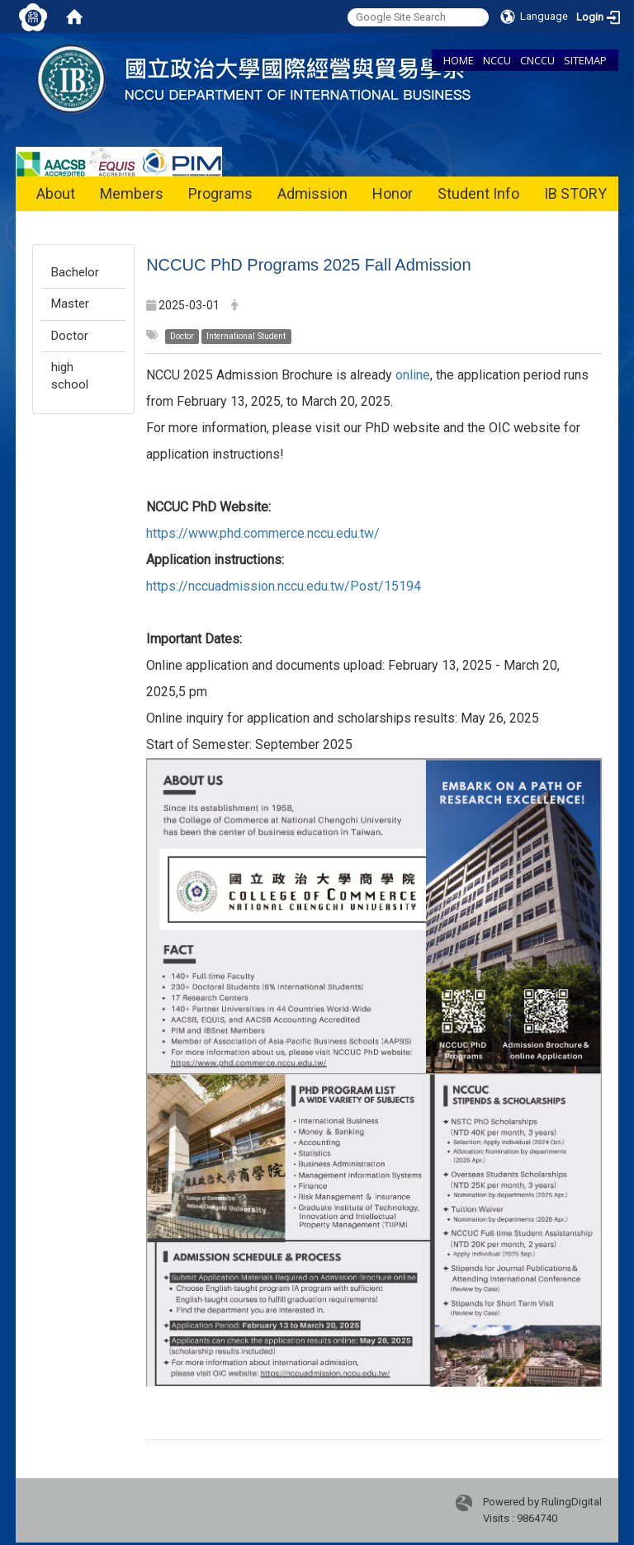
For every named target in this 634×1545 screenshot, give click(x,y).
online (412, 375)
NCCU (497, 60)
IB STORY (575, 193)
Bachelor (75, 272)
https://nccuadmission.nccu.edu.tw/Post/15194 (283, 586)
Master (70, 303)
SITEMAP (585, 60)
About (55, 193)
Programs (220, 193)
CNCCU (537, 60)
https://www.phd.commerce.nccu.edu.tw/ (263, 533)
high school (69, 376)
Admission (312, 193)
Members (131, 193)
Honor (392, 193)
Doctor (69, 335)
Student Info (478, 193)
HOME (458, 60)
